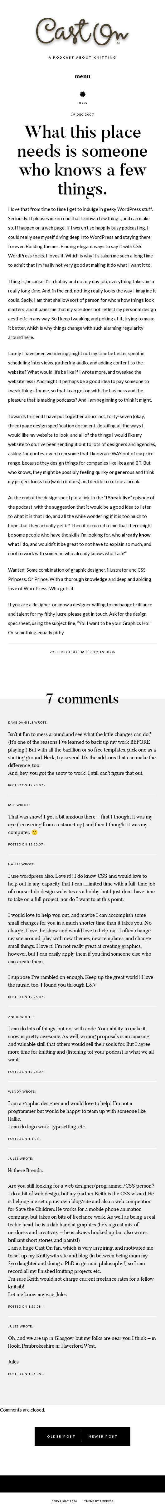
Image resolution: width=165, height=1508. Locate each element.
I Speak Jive (118, 497)
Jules (13, 1158)
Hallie (14, 864)
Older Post (61, 1436)
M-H (12, 805)
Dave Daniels (20, 722)
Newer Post (103, 1436)
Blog (83, 103)
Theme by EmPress (99, 1501)
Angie (13, 1017)
